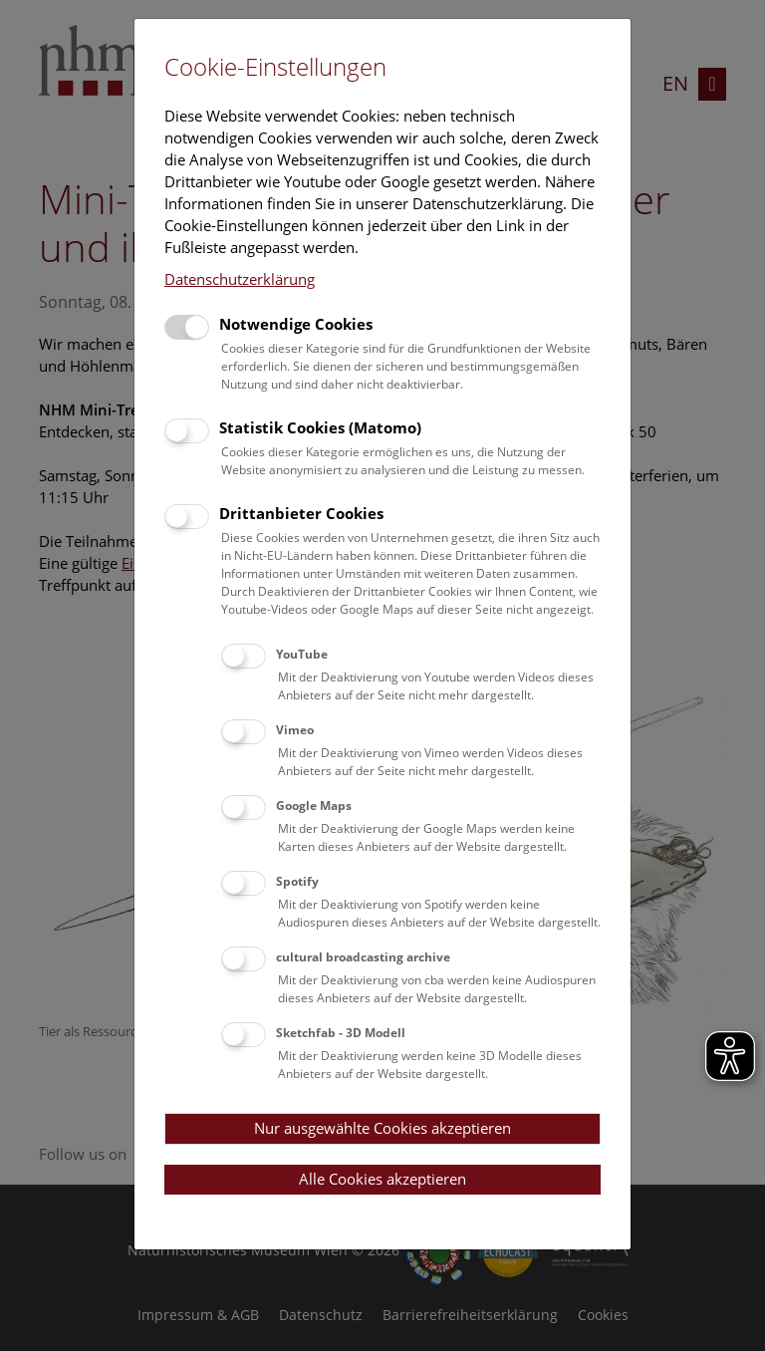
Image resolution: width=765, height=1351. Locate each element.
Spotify (297, 881)
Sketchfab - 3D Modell (340, 1032)
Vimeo (295, 729)
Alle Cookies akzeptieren (382, 1179)
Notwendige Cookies (296, 324)
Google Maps (314, 805)
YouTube (302, 654)
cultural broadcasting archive (363, 956)
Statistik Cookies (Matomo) (320, 427)
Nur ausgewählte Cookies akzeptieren (382, 1128)
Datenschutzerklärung (239, 279)
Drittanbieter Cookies (301, 513)
